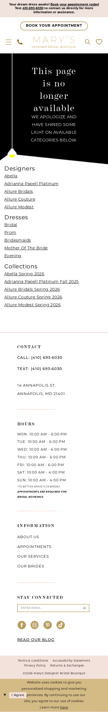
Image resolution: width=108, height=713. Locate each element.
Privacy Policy (35, 666)
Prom (10, 233)
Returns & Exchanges (67, 666)
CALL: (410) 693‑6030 (39, 358)
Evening (13, 257)
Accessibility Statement (71, 661)
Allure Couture (19, 200)
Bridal (10, 226)
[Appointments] (54, 26)
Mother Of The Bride (26, 249)
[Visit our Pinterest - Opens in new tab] (47, 627)
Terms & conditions (33, 661)
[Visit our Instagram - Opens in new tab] (34, 627)
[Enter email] (53, 609)
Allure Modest (19, 208)
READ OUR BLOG (35, 641)
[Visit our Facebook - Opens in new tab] (21, 627)
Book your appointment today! (76, 4)
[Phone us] (19, 42)
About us (28, 538)
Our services (33, 557)
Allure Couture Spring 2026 (33, 298)
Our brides (30, 567)
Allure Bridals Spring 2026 (32, 290)
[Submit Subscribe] (84, 609)
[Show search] (87, 42)
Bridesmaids (17, 241)
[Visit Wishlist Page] (99, 42)
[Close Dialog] (5, 696)
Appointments (34, 548)
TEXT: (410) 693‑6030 (39, 369)
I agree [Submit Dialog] (18, 696)
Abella (10, 177)
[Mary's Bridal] (54, 42)
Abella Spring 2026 (24, 275)
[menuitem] (8, 42)
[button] (8, 42)
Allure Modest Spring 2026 (32, 306)
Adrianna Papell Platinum (31, 185)
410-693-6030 (32, 8)
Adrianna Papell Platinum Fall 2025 (41, 282)
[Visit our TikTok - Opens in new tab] (60, 627)
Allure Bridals (18, 192)
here (64, 708)
